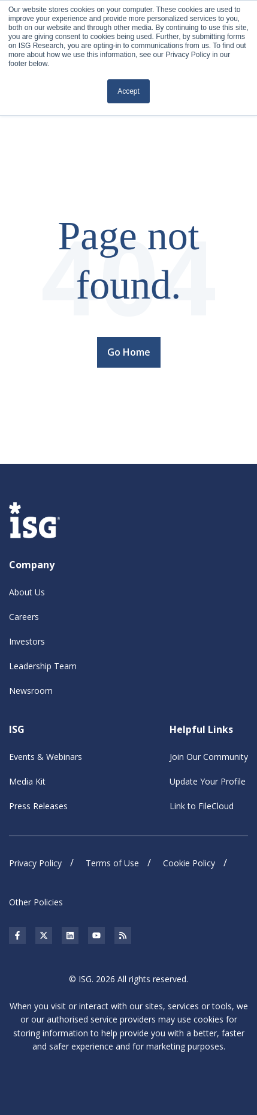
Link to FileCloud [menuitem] (202, 806)
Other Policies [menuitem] (36, 902)
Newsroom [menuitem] (31, 690)
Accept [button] (128, 91)
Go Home (128, 352)
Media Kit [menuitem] (27, 781)
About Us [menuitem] (27, 592)
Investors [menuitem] (27, 641)
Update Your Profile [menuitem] (208, 781)
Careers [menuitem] (24, 616)
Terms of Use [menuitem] (112, 863)
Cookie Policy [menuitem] (189, 863)
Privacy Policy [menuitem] (35, 863)
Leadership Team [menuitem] (43, 666)
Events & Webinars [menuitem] (45, 756)
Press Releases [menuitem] (38, 806)
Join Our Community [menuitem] (209, 756)
